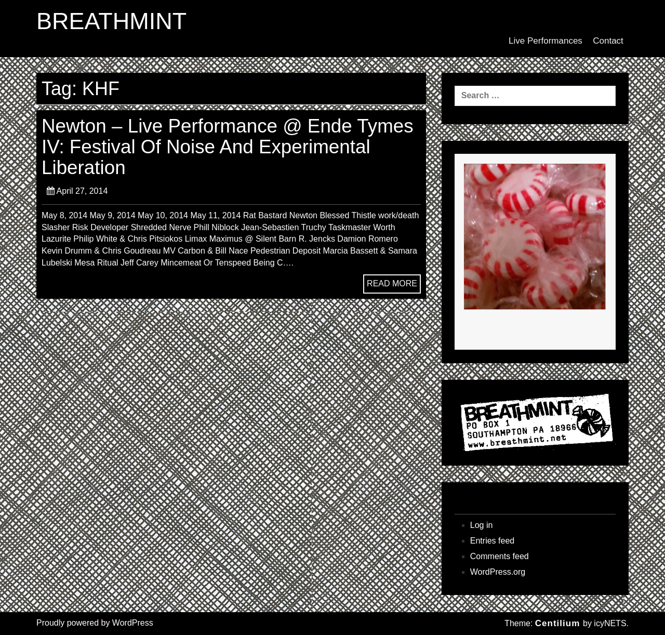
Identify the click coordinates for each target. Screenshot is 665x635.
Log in (481, 525)
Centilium (557, 623)
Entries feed (492, 540)
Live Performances (545, 41)
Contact (608, 41)
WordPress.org (497, 571)
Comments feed (499, 556)
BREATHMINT (111, 21)
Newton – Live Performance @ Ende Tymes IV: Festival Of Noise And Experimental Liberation (228, 147)
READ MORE (392, 283)
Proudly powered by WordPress (94, 622)
